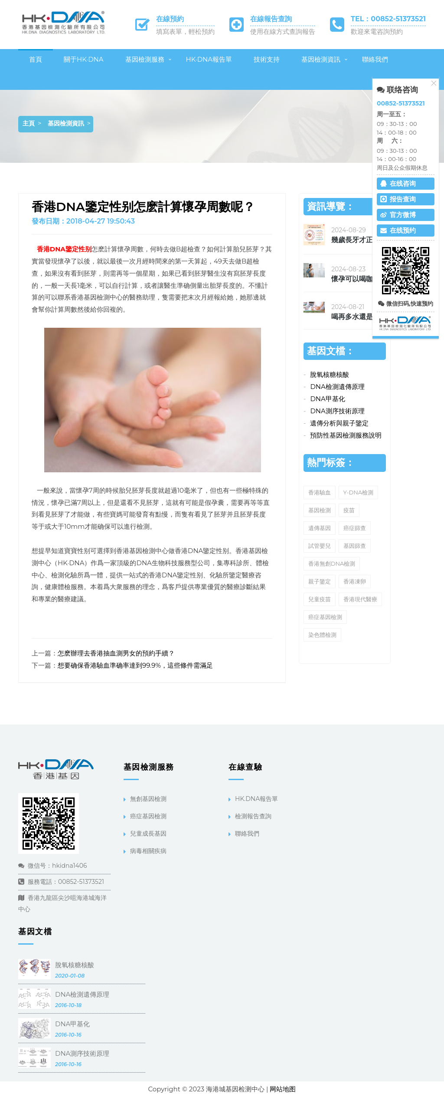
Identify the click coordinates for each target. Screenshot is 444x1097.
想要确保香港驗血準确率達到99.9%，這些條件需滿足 (135, 665)
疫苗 (349, 510)
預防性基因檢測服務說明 (346, 435)
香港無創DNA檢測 (332, 563)
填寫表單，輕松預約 (185, 31)
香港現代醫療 (360, 599)
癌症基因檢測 (325, 616)
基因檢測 (319, 510)
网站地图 (283, 1089)
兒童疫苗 (319, 599)
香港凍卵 (354, 581)
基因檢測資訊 (320, 59)
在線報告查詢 (271, 19)
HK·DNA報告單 (209, 59)
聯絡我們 (375, 59)
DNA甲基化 (327, 399)
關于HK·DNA (84, 59)
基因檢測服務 (144, 59)
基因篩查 (354, 545)
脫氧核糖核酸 (329, 374)
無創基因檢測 (148, 799)
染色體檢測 (322, 634)
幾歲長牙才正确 (355, 240)
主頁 (29, 123)
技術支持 (267, 59)
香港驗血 (319, 492)
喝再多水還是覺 (355, 317)
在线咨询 (398, 183)
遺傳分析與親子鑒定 (339, 423)
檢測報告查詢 (253, 816)
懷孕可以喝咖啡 (355, 279)
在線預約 (170, 19)
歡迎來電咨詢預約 (377, 31)
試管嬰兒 (319, 545)
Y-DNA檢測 (358, 492)
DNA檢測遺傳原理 (337, 386)
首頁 (35, 59)
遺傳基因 (319, 527)
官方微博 (398, 215)
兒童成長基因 (148, 833)
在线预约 (398, 230)
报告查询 (398, 199)
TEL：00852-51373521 (388, 19)
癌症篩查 (354, 527)
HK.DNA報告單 (256, 799)
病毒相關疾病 (148, 851)
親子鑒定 (319, 581)
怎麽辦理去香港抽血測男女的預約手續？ (116, 653)
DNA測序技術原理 (337, 411)
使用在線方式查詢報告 (282, 31)
